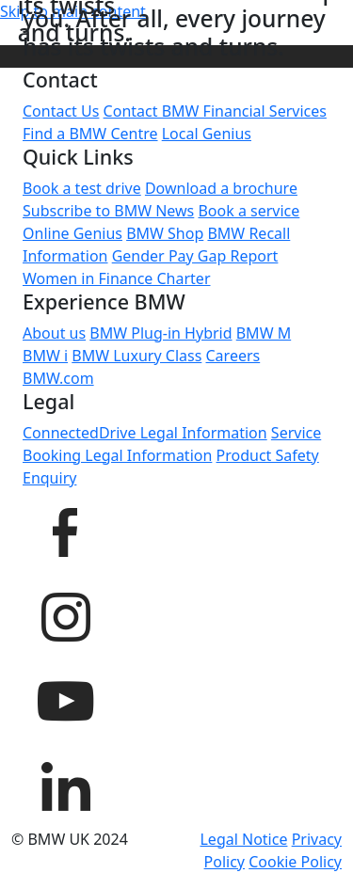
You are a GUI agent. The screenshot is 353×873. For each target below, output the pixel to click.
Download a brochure (221, 188)
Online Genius (72, 233)
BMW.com (58, 378)
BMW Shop (164, 233)
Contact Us (61, 111)
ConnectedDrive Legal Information (145, 432)
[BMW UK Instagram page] (65, 614)
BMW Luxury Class (136, 355)
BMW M (263, 333)
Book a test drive (82, 188)
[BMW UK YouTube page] (65, 699)
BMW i (45, 355)
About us (54, 333)
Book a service (248, 210)
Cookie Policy (295, 861)
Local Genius (206, 133)
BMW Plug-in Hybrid (160, 333)
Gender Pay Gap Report (195, 256)
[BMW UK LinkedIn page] (65, 783)
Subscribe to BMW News (108, 210)
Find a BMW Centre (90, 133)
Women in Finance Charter (117, 278)
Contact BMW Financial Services (215, 111)
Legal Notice (243, 839)
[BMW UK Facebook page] (65, 529)
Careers (233, 355)
